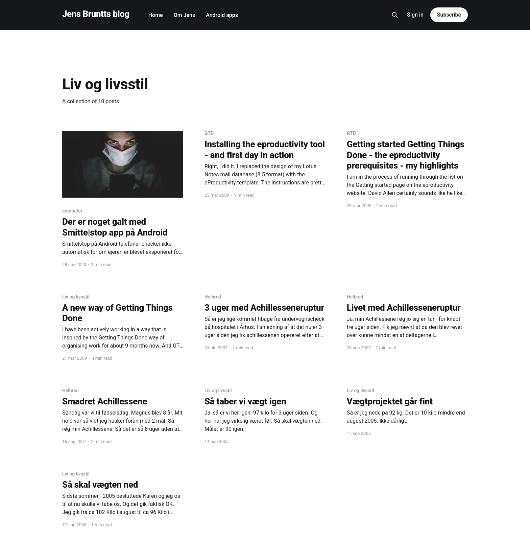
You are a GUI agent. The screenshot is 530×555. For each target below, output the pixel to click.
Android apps (222, 15)
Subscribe (449, 15)
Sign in (415, 15)
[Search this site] (394, 14)
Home (155, 15)
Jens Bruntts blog (95, 14)
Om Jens (184, 15)
